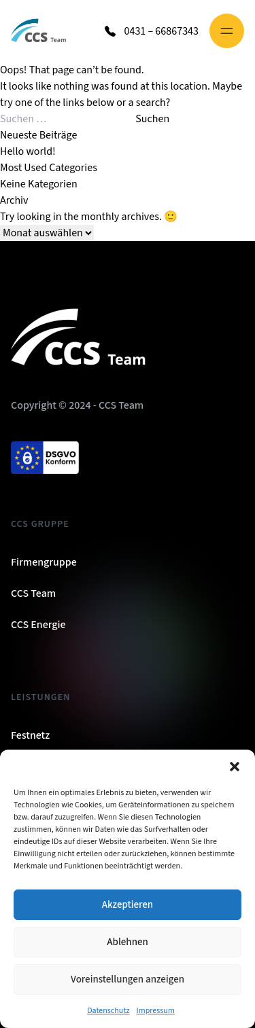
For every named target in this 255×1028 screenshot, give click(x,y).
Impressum (156, 1010)
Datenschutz (108, 1010)
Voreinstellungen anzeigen (127, 979)
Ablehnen (127, 942)
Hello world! (28, 151)
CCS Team (33, 593)
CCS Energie (38, 624)
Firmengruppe (44, 562)
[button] (234, 766)
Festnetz (30, 735)
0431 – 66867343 (161, 31)
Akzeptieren (127, 905)
